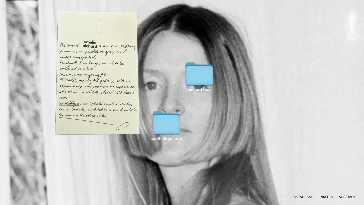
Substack (347, 197)
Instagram (302, 197)
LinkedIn (325, 197)
